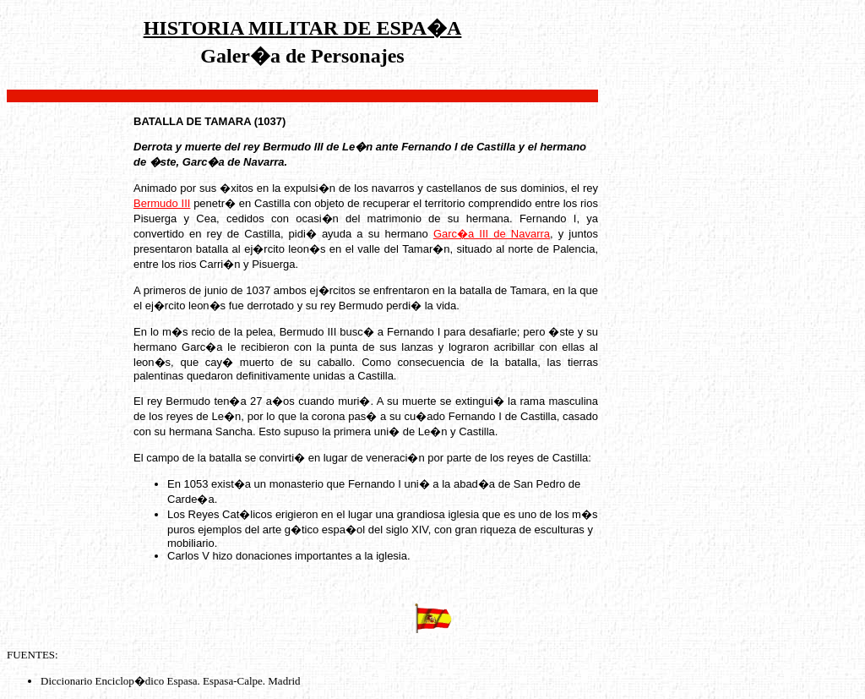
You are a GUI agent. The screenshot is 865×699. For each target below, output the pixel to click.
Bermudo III (161, 203)
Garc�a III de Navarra (491, 233)
